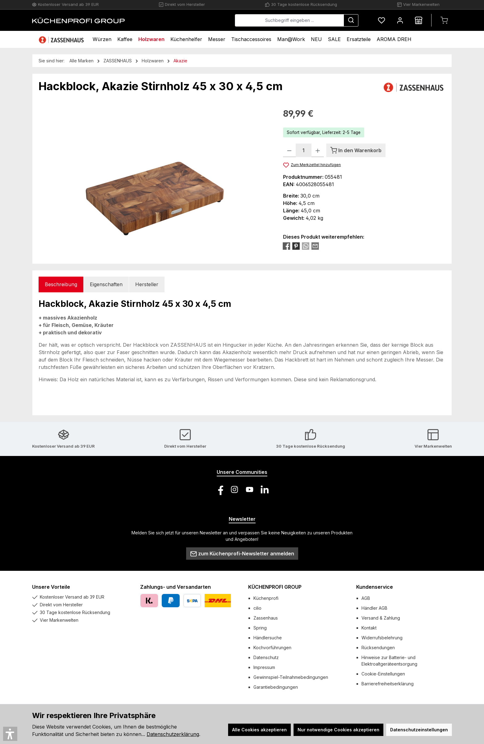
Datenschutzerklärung (173, 734)
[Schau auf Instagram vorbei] (234, 489)
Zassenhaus (265, 618)
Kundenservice (374, 587)
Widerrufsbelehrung (382, 637)
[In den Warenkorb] (356, 150)
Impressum (264, 667)
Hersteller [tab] (146, 284)
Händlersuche (267, 637)
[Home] (62, 39)
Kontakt (369, 627)
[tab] (61, 284)
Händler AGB (374, 608)
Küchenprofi (265, 598)
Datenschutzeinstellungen (419, 729)
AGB (365, 598)
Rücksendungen (378, 647)
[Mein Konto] (400, 20)
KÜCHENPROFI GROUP (275, 587)
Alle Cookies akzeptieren (259, 729)
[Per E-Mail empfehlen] (315, 246)
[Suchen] (351, 20)
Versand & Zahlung (380, 618)
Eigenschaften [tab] (106, 284)
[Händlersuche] (418, 20)
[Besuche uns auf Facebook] (219, 489)
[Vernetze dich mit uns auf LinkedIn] (265, 489)
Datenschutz (266, 657)
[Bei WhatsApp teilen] (305, 246)
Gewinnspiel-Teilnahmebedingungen (290, 677)
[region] (154, 173)
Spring (260, 627)
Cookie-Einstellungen (383, 673)
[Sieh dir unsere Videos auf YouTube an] (250, 489)
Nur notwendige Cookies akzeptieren (338, 729)
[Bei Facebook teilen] (286, 246)
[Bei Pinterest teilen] (296, 246)
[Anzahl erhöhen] (317, 150)
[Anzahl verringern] (289, 150)
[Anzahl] (303, 150)
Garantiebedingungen (275, 687)
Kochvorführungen (272, 647)
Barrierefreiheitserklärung (387, 683)
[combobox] (289, 20)
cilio (257, 608)
